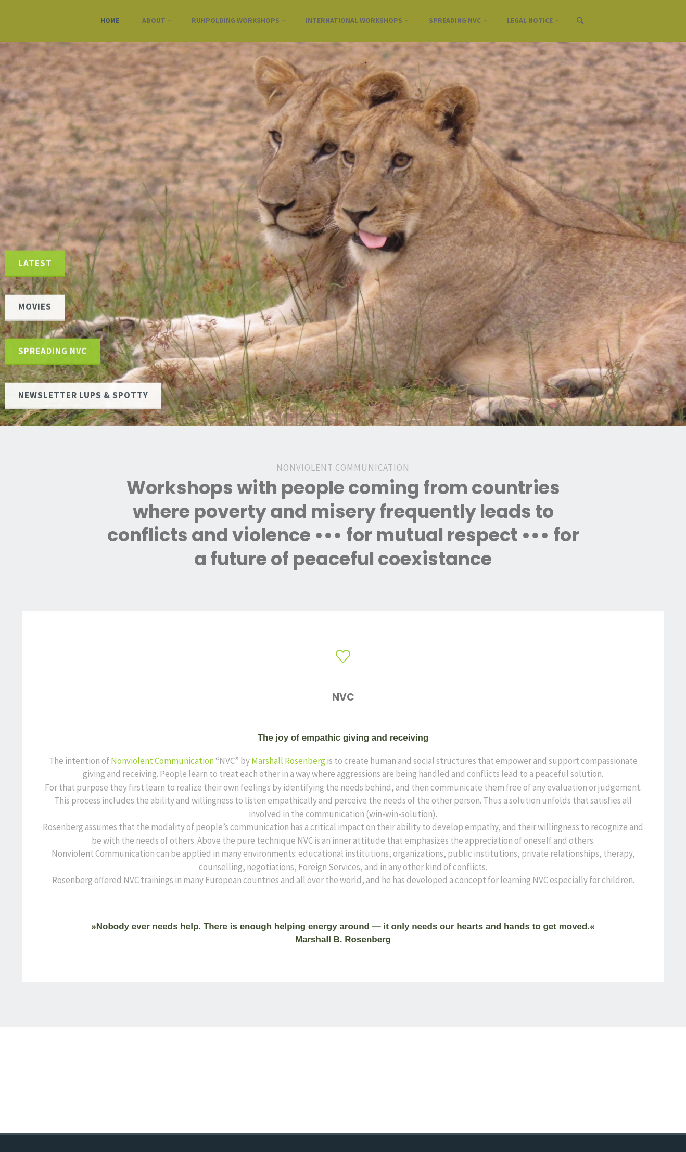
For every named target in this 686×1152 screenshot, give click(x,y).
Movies (35, 307)
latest (35, 262)
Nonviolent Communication (162, 761)
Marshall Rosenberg (288, 761)
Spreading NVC (52, 351)
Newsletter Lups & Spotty (83, 394)
